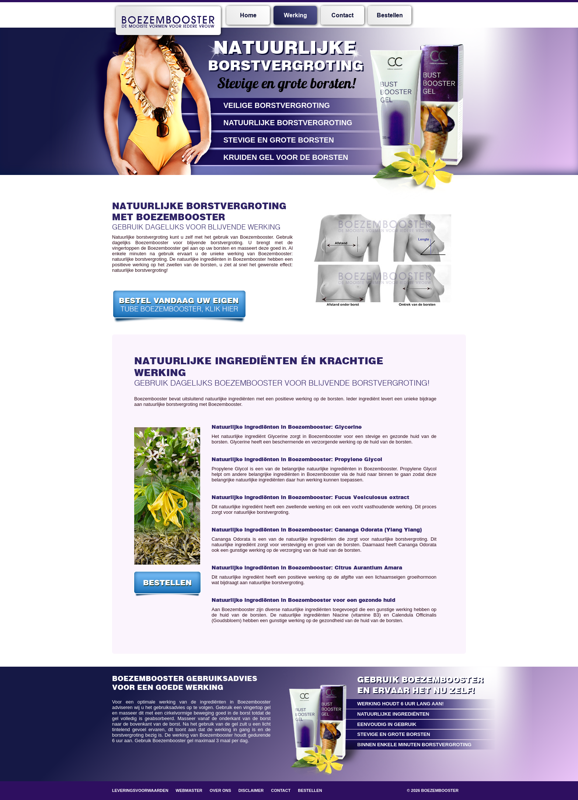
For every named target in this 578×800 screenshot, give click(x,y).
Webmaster (189, 790)
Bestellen (390, 15)
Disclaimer (251, 790)
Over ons (220, 790)
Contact (342, 15)
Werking (295, 15)
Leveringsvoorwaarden (140, 790)
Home (248, 15)
